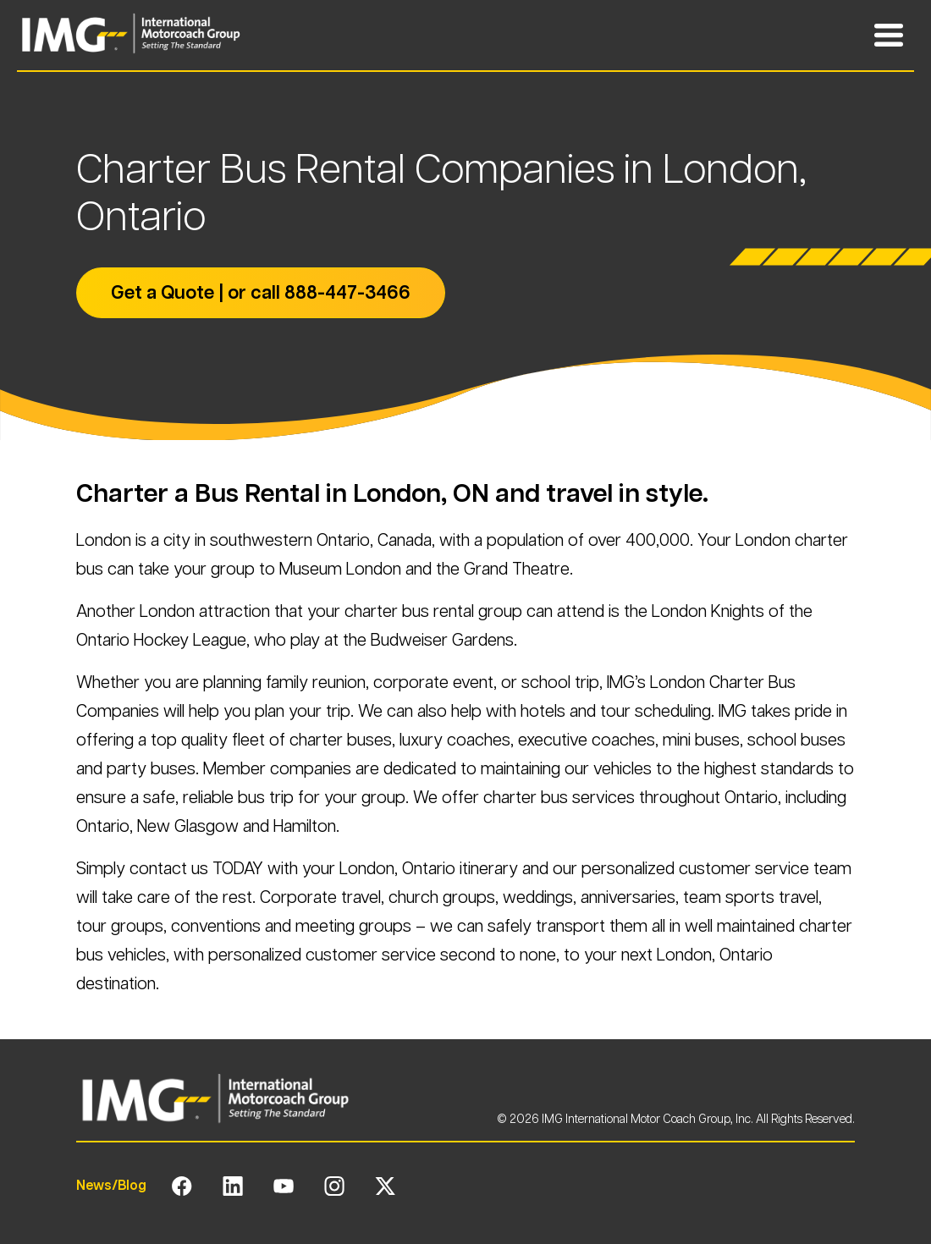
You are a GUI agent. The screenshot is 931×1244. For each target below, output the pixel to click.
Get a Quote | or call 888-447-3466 (260, 292)
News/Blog (111, 1185)
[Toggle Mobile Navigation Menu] (888, 35)
